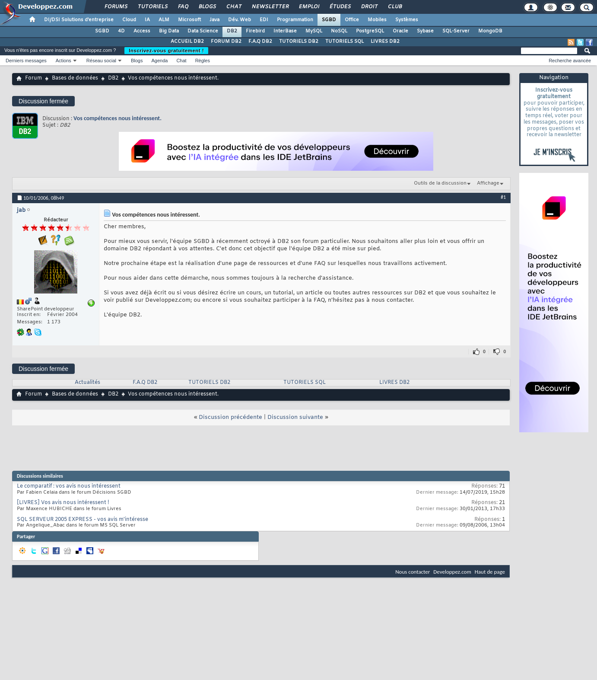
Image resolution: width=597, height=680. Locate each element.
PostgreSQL (370, 31)
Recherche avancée (570, 60)
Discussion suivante (295, 417)
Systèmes (406, 20)
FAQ (183, 6)
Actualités (87, 382)
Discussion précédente (230, 417)
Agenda (159, 60)
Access (141, 31)
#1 (503, 197)
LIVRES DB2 (385, 41)
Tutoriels (152, 6)
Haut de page (490, 571)
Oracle (400, 31)
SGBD (329, 20)
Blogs (206, 6)
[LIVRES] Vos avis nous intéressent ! (63, 502)
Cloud (129, 20)
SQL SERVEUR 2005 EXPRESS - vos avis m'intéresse (82, 519)
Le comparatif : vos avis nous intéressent (69, 486)
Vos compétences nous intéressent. (117, 118)
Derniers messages (26, 60)
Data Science (202, 31)
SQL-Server (456, 31)
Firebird (255, 31)
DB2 (232, 31)
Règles (202, 60)
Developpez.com (452, 571)
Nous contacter (412, 571)
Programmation (295, 20)
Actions (63, 60)
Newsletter (270, 6)
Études (339, 6)
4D (121, 31)
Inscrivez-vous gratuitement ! (166, 50)
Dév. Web (239, 20)
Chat (233, 6)
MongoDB (490, 31)
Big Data (169, 31)
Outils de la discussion (440, 183)
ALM (164, 20)
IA (147, 20)
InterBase (285, 31)
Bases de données (75, 78)
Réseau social (101, 60)
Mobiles (377, 20)
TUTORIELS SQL (344, 41)
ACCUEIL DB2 (187, 41)
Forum (33, 78)
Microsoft (189, 20)
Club (394, 6)
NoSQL (339, 31)
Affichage (488, 183)
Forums (115, 6)
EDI (264, 20)
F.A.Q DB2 (260, 41)
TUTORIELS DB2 (298, 41)
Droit (369, 6)
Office (352, 20)
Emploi (309, 6)
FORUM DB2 (226, 41)
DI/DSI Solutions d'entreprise (79, 20)
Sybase (425, 31)
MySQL (313, 31)
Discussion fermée (43, 101)
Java (214, 20)
